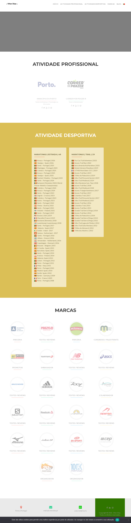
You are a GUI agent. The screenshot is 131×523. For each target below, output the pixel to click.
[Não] (128, 520)
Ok (117, 520)
